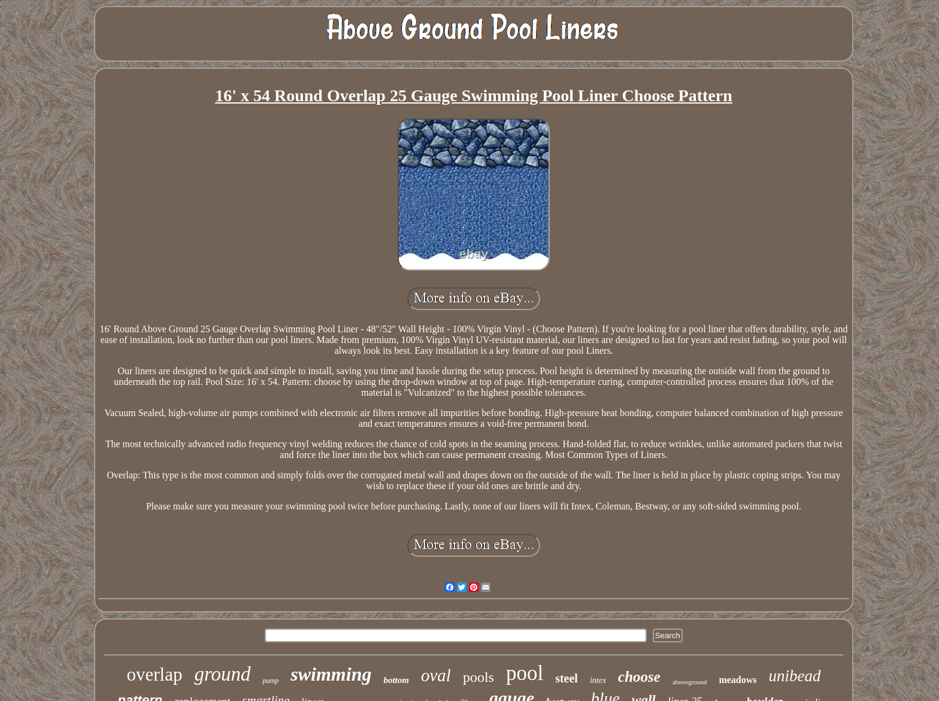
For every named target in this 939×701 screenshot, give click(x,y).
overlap (155, 674)
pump (271, 680)
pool (524, 673)
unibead (794, 676)
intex (598, 680)
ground (222, 674)
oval (436, 675)
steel (566, 678)
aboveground (690, 681)
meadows (737, 680)
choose (639, 677)
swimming (330, 674)
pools (478, 677)
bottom (396, 680)
